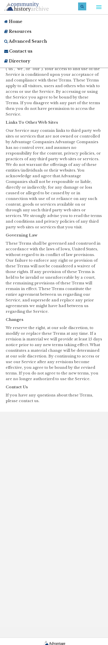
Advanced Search (25, 41)
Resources (17, 31)
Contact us (18, 51)
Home (13, 21)
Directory (17, 61)
